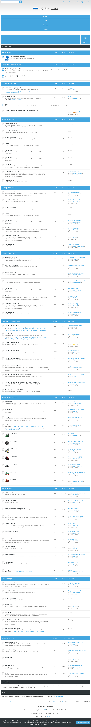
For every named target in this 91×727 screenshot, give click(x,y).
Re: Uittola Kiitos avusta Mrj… (76, 441)
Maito (74, 298)
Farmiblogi (8, 164)
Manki (70, 570)
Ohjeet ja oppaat (10, 137)
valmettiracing (77, 282)
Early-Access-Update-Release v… (77, 591)
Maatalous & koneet (11, 531)
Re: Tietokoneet (72, 539)
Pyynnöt (7, 417)
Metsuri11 (76, 314)
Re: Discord (71, 88)
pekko (75, 237)
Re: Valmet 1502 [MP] (74, 464)
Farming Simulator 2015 (12, 334)
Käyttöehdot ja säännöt (36, 91)
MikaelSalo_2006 (78, 481)
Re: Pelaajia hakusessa (74, 312)
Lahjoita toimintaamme (17, 56)
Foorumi (45, 29)
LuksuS (75, 411)
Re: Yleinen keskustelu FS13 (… (76, 375)
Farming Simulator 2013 (12, 342)
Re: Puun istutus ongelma (75, 236)
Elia (74, 89)
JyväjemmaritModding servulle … (77, 281)
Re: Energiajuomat (73, 547)
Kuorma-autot (34, 426)
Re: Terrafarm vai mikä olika (76, 200)
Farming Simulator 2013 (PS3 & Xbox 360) (18, 374)
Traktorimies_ (77, 230)
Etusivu (45, 17)
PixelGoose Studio (52, 717)
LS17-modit (13, 441)
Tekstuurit (8, 401)
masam (75, 675)
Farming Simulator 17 (12, 325)
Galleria (45, 25)
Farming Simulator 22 (8, 188)
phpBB (44, 710)
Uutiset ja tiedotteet (11, 131)
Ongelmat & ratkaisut (12, 171)
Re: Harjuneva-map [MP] (75, 457)
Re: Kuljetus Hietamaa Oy (75, 665)
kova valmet (76, 222)
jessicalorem (76, 525)
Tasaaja (75, 259)
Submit (20, 2)
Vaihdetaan (28, 571)
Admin (75, 652)
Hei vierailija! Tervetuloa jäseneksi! (12, 65)
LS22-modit (8, 425)
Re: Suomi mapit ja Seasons (75, 304)
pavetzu (75, 659)
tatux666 (75, 384)
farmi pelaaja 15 (77, 403)
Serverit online (67, 2)
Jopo (74, 451)
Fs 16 (69, 366)
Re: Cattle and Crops (74, 583)
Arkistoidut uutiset (15, 99)
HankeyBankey (77, 173)
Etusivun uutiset (10, 96)
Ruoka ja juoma (10, 547)
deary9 (75, 548)
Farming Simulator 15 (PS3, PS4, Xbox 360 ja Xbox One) (22, 382)
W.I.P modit (8, 409)
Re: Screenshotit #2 (73, 350)
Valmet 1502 (76, 510)
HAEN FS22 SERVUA (73, 244)
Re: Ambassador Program (75, 111)
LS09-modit (13, 472)
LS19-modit (13, 433)
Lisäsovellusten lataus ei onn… (76, 273)
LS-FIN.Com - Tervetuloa (9, 83)
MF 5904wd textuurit (74, 402)
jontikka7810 (77, 443)
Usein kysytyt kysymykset (13, 88)
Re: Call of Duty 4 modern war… (77, 524)
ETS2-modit (8, 673)
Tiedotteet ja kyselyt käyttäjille (20, 91)
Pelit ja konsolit (10, 523)
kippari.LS (76, 360)
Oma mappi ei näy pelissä (75, 325)
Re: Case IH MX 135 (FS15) (75, 480)
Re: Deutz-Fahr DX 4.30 (74, 449)
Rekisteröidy (76, 2)
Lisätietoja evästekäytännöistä (37, 724)
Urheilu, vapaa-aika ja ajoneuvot (15, 516)
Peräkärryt (21, 426)
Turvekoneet (39, 428)
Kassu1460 (76, 425)
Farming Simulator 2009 (12, 358)
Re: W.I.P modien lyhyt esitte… (76, 409)
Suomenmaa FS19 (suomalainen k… (78, 257)
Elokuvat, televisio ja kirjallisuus (15, 508)
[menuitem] (70, 702)
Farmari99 (76, 112)
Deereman (76, 352)
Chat (6, 104)
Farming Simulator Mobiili (13, 366)
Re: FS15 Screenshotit (74, 334)
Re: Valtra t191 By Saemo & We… (77, 472)
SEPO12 (75, 606)
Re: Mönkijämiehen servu (75, 605)
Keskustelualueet (7, 488)
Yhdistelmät (22, 428)
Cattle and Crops (7, 578)
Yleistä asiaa (9, 493)
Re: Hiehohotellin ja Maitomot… (77, 554)
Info (45, 21)
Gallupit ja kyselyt (10, 500)
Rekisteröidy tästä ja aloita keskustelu (17, 69)
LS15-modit (13, 449)
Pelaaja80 (76, 533)
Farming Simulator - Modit (9, 397)
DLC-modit (8, 429)
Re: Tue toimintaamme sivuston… (77, 97)
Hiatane (75, 305)
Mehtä (75, 336)
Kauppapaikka (9, 570)
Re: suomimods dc (73, 562)
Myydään (21, 571)
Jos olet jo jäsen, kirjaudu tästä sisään (17, 76)
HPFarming (76, 267)
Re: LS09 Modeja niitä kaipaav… (77, 358)
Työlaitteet (14, 428)
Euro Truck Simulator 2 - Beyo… (77, 650)
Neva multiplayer (73, 288)
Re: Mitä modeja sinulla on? (76, 642)
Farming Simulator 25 (8, 119)
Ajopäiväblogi (9, 665)
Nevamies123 (77, 290)
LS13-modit (13, 456)
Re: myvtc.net (72, 658)
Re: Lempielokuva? (73, 508)
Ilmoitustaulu (9, 180)
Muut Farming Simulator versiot (11, 321)
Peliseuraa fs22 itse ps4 (74, 220)
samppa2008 (77, 367)
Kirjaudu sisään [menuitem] (85, 2)
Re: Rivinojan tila (72, 296)
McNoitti (75, 541)
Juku (74, 564)
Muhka (75, 556)
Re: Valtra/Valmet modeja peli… (77, 382)
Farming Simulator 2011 (12, 350)
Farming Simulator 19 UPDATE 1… (77, 265)
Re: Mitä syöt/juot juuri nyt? (75, 501)
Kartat (27, 426)
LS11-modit (13, 464)
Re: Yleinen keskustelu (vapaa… (77, 493)
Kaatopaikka (9, 562)
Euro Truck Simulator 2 (8, 638)
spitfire (75, 376)
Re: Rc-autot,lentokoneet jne (76, 516)
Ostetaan (14, 571)
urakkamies (76, 194)
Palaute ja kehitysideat (12, 92)
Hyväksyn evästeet (83, 722)
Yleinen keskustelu (11, 123)
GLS (74, 327)
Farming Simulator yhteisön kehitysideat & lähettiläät (22, 110)
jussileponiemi (77, 274)
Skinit (41, 426)
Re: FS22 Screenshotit (74, 192)
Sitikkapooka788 (78, 571)
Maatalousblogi (10, 554)
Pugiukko (75, 201)
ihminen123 (76, 98)
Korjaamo (13, 480)
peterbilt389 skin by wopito (76, 673)
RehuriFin (75, 502)
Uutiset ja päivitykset (11, 199)
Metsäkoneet (31, 428)
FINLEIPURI (76, 458)
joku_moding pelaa (78, 246)
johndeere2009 (77, 466)
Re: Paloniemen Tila (73, 228)
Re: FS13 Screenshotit (74, 343)
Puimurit (8, 428)
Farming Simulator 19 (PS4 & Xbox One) (17, 390)
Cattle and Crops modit (12, 628)
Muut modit (15, 429)
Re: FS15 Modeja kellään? (75, 417)
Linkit (7, 143)
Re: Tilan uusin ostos (73, 531)
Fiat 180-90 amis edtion (74, 434)
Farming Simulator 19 (8, 253)
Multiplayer (8, 150)
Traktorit (14, 426)
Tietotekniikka (9, 539)
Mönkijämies (76, 585)
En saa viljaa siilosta (73, 171)
